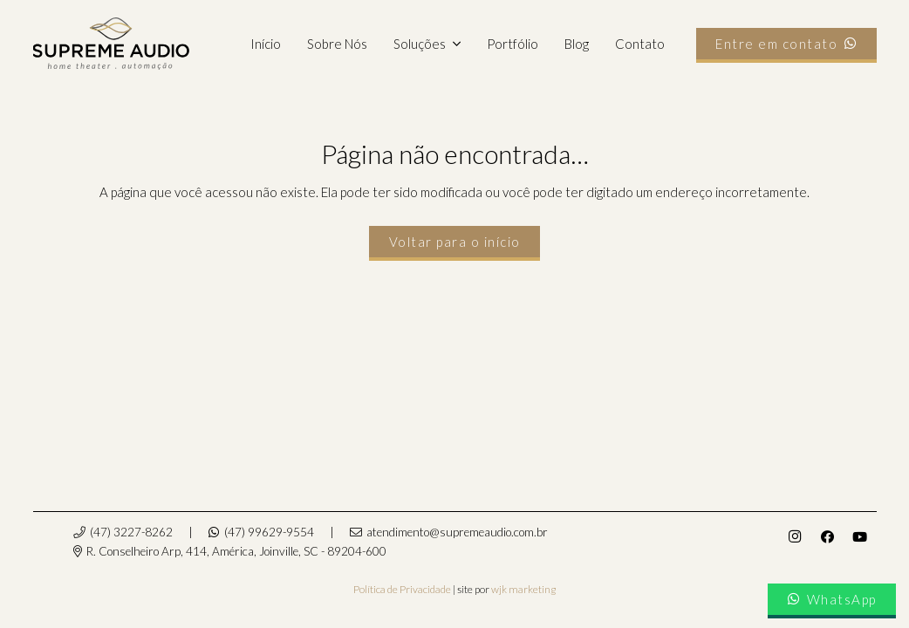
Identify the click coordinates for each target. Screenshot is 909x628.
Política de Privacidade (402, 589)
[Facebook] (827, 537)
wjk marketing (523, 589)
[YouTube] (860, 537)
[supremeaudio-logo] (111, 43)
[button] (453, 43)
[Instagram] (794, 537)
